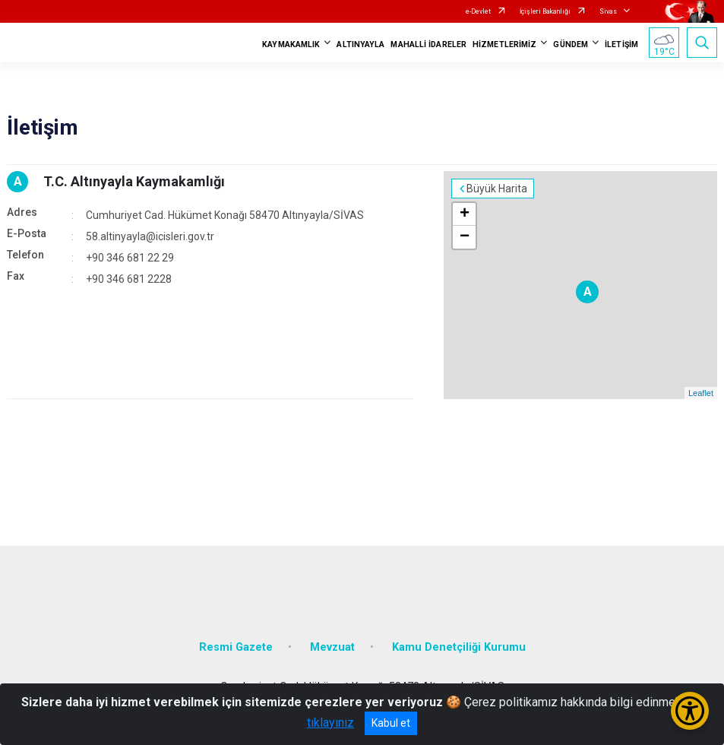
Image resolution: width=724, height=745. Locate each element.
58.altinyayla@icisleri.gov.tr (150, 236)
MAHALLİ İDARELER (428, 44)
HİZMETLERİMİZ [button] (504, 44)
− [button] (464, 237)
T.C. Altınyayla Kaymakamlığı (134, 181)
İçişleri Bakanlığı (545, 11)
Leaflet (700, 393)
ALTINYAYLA (360, 44)
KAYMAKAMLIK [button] (291, 44)
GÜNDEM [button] (570, 44)
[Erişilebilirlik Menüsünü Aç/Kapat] (690, 711)
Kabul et (390, 723)
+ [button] (464, 214)
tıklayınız (330, 722)
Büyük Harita (496, 188)
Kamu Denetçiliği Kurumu (459, 647)
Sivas (608, 11)
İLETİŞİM (621, 44)
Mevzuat (332, 647)
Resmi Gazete (236, 647)
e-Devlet (478, 11)
